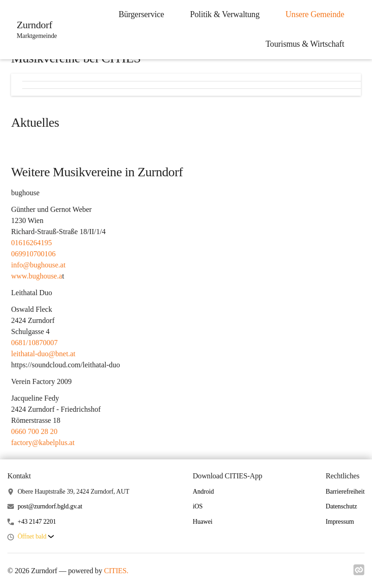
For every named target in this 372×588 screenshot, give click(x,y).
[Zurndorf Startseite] (34, 30)
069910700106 (33, 254)
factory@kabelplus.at (43, 442)
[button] (36, 537)
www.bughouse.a (36, 276)
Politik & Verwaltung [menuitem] (224, 14)
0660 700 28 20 (34, 431)
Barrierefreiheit (345, 491)
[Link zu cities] (359, 572)
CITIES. (116, 571)
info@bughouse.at (38, 265)
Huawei (203, 521)
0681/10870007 (34, 343)
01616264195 (31, 243)
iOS (197, 506)
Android (203, 491)
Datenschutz (341, 506)
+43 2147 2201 (37, 521)
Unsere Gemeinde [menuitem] (314, 14)
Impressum (340, 521)
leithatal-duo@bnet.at (43, 354)
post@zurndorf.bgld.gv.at (50, 506)
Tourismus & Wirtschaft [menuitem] (304, 44)
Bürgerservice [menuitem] (141, 14)
